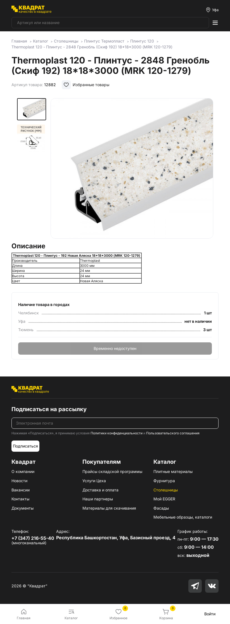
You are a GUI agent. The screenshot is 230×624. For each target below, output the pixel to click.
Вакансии (20, 490)
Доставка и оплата (100, 490)
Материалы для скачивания (109, 508)
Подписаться (25, 446)
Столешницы (165, 490)
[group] (132, 168)
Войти (209, 613)
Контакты (20, 498)
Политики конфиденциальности (117, 433)
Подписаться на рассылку (49, 409)
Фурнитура (164, 480)
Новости (19, 480)
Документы (22, 508)
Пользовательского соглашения (173, 433)
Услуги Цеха (94, 480)
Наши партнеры (97, 498)
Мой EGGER (164, 498)
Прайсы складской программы (112, 471)
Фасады (161, 508)
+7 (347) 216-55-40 (32, 538)
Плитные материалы (173, 471)
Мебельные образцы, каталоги (182, 517)
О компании (22, 471)
